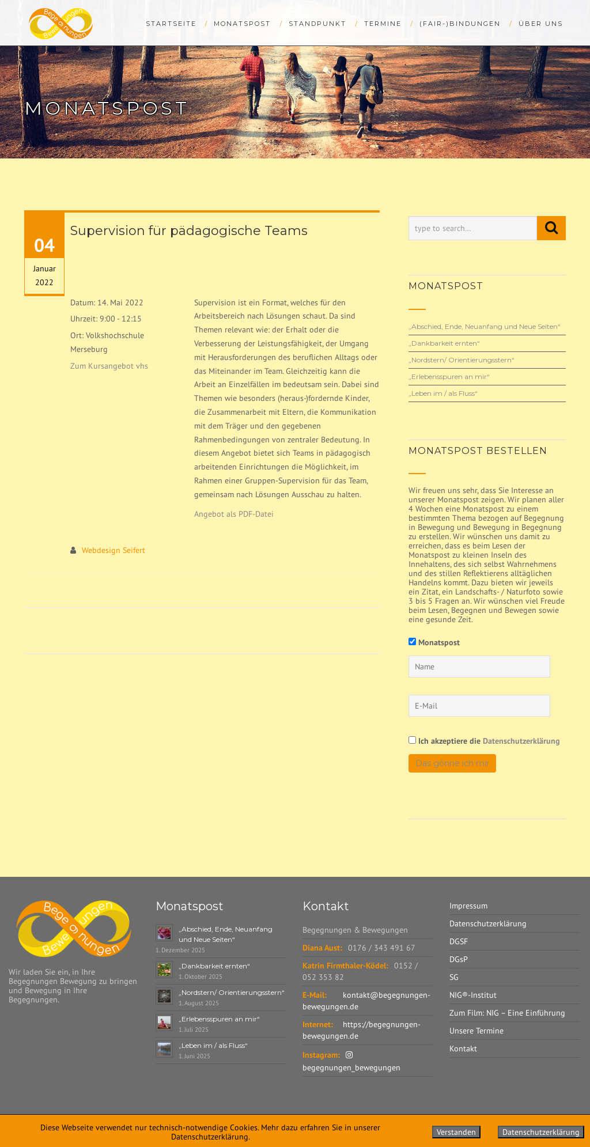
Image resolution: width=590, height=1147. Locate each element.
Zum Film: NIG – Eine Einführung (507, 1013)
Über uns (541, 24)
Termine (383, 24)
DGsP (458, 959)
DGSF (458, 941)
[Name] (479, 666)
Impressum (468, 905)
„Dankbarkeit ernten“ (444, 343)
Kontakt (463, 1048)
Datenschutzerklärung (521, 741)
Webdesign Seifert (113, 550)
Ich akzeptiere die (484, 740)
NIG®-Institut (473, 995)
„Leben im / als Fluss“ (443, 393)
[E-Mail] (479, 706)
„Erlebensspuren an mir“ (449, 376)
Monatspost (242, 24)
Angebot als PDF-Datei (234, 514)
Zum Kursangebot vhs (109, 366)
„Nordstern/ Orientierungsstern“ (462, 359)
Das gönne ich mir (452, 763)
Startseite (171, 24)
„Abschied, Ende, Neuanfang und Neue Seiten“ (485, 326)
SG (454, 977)
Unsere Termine (476, 1030)
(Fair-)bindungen (460, 24)
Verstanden (456, 1132)
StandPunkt (317, 24)
